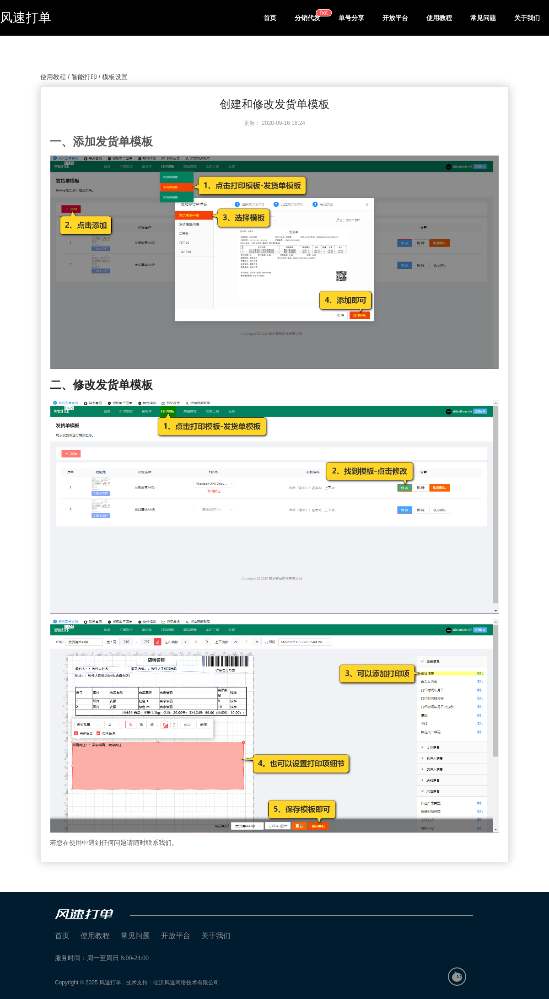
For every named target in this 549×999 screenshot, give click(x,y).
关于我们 (527, 17)
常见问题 (483, 17)
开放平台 (395, 17)
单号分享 (351, 17)
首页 (270, 17)
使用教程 (439, 17)
